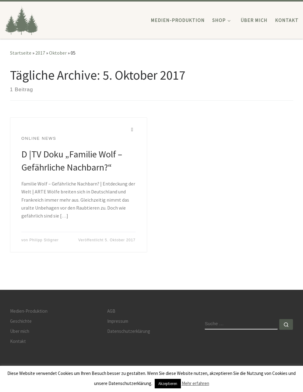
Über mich (19, 331)
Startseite (20, 53)
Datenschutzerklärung (128, 331)
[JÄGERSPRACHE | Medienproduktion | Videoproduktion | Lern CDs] (21, 19)
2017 (40, 53)
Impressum (117, 321)
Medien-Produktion (29, 311)
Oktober (58, 53)
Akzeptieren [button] (167, 383)
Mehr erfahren (195, 383)
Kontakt (18, 341)
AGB (111, 311)
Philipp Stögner (44, 240)
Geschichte (21, 321)
